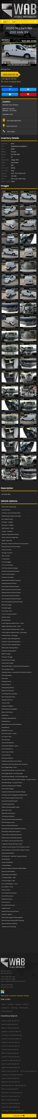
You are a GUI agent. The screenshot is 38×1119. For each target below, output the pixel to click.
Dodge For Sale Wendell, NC (10, 1042)
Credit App (14, 1008)
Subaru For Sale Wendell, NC (10, 1103)
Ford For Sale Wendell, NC (10, 1049)
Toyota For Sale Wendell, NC (10, 1107)
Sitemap (26, 995)
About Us (26, 1004)
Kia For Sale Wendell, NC (28, 1071)
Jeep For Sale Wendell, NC (10, 1071)
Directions (20, 995)
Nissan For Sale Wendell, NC (10, 1096)
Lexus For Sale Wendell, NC (10, 1078)
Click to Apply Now (11, 81)
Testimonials (23, 1008)
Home (3, 1004)
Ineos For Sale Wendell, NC (10, 1064)
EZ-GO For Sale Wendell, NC (10, 1046)
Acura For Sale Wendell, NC (10, 1021)
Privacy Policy (5, 995)
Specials (18, 1004)
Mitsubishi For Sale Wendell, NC (11, 1093)
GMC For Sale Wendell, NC (10, 1053)
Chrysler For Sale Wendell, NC (11, 1039)
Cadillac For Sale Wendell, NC (11, 1031)
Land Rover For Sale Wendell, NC (12, 1075)
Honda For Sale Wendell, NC (10, 1057)
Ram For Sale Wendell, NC (10, 1100)
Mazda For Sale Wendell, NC (10, 1082)
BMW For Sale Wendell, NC (10, 1028)
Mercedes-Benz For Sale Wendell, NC (13, 1085)
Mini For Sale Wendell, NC (9, 1089)
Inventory (10, 1004)
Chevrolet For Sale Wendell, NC (11, 1035)
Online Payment (6, 1011)
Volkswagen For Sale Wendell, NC (12, 1111)
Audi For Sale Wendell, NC (9, 1024)
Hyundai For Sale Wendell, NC (11, 1060)
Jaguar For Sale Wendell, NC (10, 1067)
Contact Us (12, 995)
